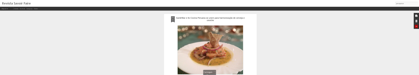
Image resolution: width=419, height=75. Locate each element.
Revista (16, 8)
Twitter (36, 8)
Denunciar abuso (235, 73)
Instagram (29, 8)
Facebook (22, 8)
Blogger (229, 73)
